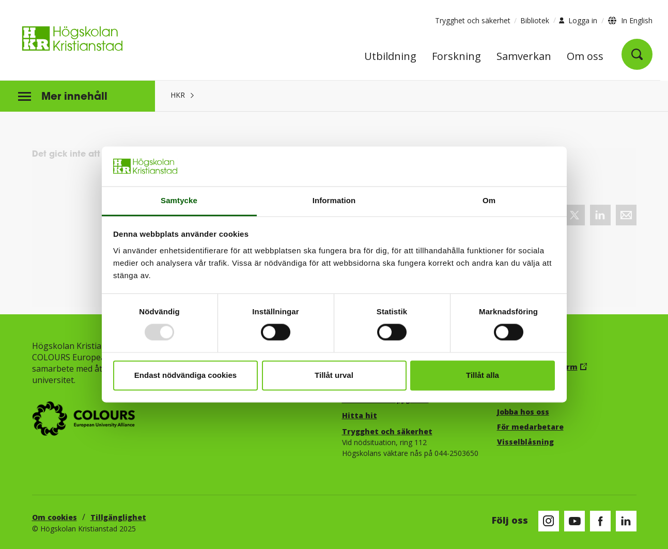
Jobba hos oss (523, 412)
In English (637, 20)
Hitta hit (359, 415)
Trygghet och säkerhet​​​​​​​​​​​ (387, 431)
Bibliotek (534, 20)
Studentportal (525, 397)
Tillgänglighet (118, 517)
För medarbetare (530, 427)
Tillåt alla (482, 375)
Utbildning (390, 57)
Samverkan (523, 57)
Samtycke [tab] (179, 200)
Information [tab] (334, 200)
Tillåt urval (334, 375)
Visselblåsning (525, 442)
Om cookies (54, 517)
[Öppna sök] (637, 54)
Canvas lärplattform (537, 367)
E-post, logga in (527, 382)
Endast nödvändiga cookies (185, 375)
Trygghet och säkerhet (472, 20)
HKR (177, 95)
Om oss (585, 57)
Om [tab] (489, 200)
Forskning (456, 57)
